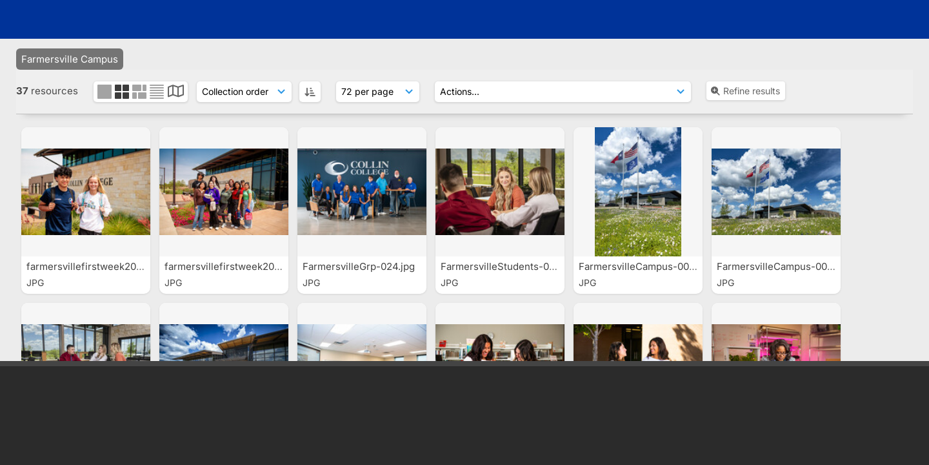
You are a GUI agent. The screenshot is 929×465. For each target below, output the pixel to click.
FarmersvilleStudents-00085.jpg (516, 266)
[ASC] (310, 91)
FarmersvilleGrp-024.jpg (360, 266)
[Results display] (377, 91)
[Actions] (563, 91)
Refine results (745, 90)
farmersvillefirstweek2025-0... (97, 266)
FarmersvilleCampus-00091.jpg (789, 266)
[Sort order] (244, 91)
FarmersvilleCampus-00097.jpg (651, 266)
